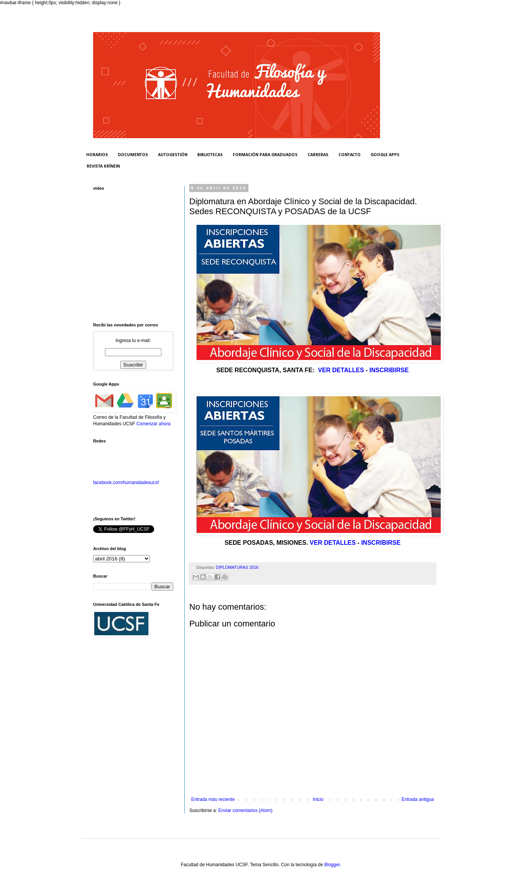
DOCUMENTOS (133, 155)
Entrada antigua (417, 799)
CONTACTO (349, 155)
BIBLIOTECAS (210, 155)
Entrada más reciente (213, 799)
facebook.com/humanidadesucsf (126, 482)
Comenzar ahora (153, 423)
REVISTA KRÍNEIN (103, 166)
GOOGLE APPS (385, 155)
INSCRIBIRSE (389, 370)
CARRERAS (318, 155)
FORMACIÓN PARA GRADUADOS (265, 155)
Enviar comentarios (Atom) (245, 810)
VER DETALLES (341, 370)
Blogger (332, 864)
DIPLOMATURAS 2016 (237, 567)
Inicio (318, 799)
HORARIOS (97, 155)
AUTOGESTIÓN (172, 155)
